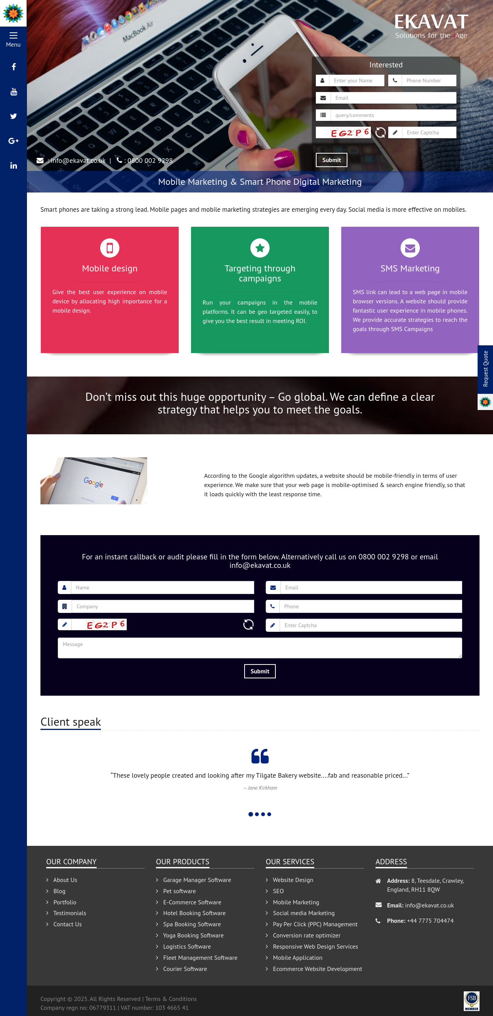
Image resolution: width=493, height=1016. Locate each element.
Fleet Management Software (197, 957)
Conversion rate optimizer (303, 935)
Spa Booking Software (188, 924)
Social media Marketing (300, 913)
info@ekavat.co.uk (78, 160)
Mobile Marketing (292, 902)
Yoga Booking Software (190, 935)
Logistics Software (183, 946)
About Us (61, 880)
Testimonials (66, 913)
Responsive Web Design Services (312, 946)
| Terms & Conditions (169, 999)
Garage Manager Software (193, 880)
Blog (55, 891)
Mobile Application (294, 957)
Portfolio (61, 902)
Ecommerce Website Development (314, 968)
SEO (275, 891)
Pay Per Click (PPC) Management (312, 924)
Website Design (290, 880)
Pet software (176, 891)
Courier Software (181, 968)
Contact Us (64, 924)
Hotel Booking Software (191, 913)
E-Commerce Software (188, 902)
